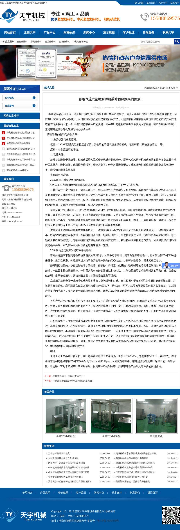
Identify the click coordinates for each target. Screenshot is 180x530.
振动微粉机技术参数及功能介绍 (63, 458)
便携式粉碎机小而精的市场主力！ (69, 376)
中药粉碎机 (36, 41)
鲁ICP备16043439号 (108, 520)
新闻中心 (89, 32)
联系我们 (135, 492)
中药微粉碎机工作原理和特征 (21, 138)
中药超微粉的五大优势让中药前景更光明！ (73, 380)
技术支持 (170, 87)
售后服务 (148, 32)
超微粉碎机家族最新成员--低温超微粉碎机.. (136, 453)
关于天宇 (163, 2)
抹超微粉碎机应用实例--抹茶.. (21, 165)
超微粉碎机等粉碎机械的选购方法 (132, 458)
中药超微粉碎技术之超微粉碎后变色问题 (135, 472)
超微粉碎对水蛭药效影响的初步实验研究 (135, 463)
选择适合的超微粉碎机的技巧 (21, 148)
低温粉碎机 (50, 41)
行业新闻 (9, 105)
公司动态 (9, 98)
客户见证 (128, 32)
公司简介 (27, 492)
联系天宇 (174, 2)
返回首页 (151, 2)
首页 (162, 87)
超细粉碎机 (64, 41)
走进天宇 (29, 32)
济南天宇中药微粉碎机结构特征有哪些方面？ (69, 481)
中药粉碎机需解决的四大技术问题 (132, 477)
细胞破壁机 (22, 41)
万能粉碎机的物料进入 (59, 453)
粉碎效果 (69, 32)
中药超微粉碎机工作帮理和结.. (21, 159)
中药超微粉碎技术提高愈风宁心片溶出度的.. (69, 467)
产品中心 (49, 32)
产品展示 (45, 492)
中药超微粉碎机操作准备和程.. (21, 154)
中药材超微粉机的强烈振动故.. (21, 132)
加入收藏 (139, 2)
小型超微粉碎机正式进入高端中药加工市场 (68, 472)
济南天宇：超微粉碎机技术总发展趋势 (66, 463)
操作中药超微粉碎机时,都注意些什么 (65, 477)
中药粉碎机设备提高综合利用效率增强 (134, 467)
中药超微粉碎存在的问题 (18, 143)
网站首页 (10, 32)
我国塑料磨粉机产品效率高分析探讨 (133, 481)
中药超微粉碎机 (80, 41)
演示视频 (109, 32)
